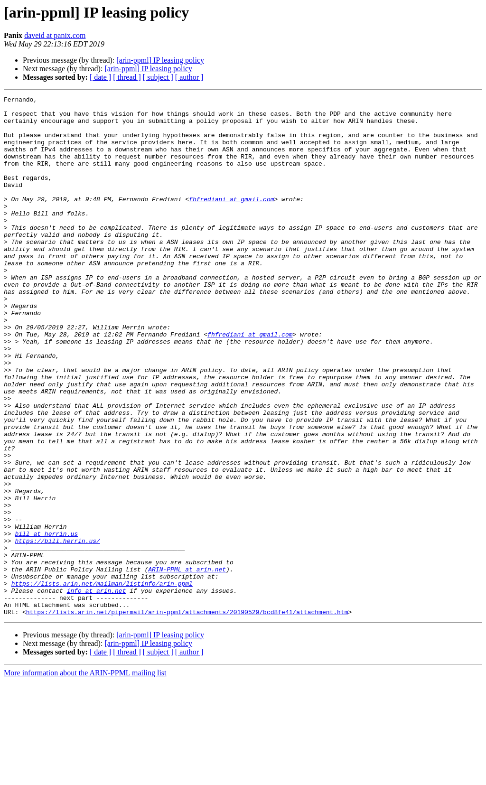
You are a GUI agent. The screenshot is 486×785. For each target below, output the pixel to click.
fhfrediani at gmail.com (231, 220)
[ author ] (189, 77)
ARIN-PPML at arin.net (187, 664)
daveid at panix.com (54, 35)
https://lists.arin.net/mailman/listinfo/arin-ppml (102, 681)
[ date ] (100, 77)
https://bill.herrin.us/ (57, 630)
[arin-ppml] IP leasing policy (160, 60)
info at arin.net (96, 690)
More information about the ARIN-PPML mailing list (85, 777)
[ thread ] (127, 77)
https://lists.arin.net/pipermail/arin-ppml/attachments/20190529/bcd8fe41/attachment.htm (187, 715)
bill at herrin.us (46, 621)
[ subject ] (158, 77)
